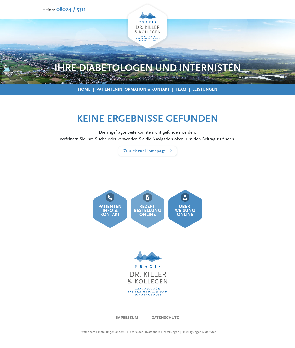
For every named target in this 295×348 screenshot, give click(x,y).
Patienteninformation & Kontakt (133, 89)
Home (84, 89)
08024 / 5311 (71, 9)
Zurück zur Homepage (144, 151)
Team (181, 89)
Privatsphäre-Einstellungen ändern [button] (102, 332)
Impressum (127, 317)
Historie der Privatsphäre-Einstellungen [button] (153, 332)
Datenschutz (165, 317)
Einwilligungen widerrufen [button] (198, 332)
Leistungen (204, 89)
